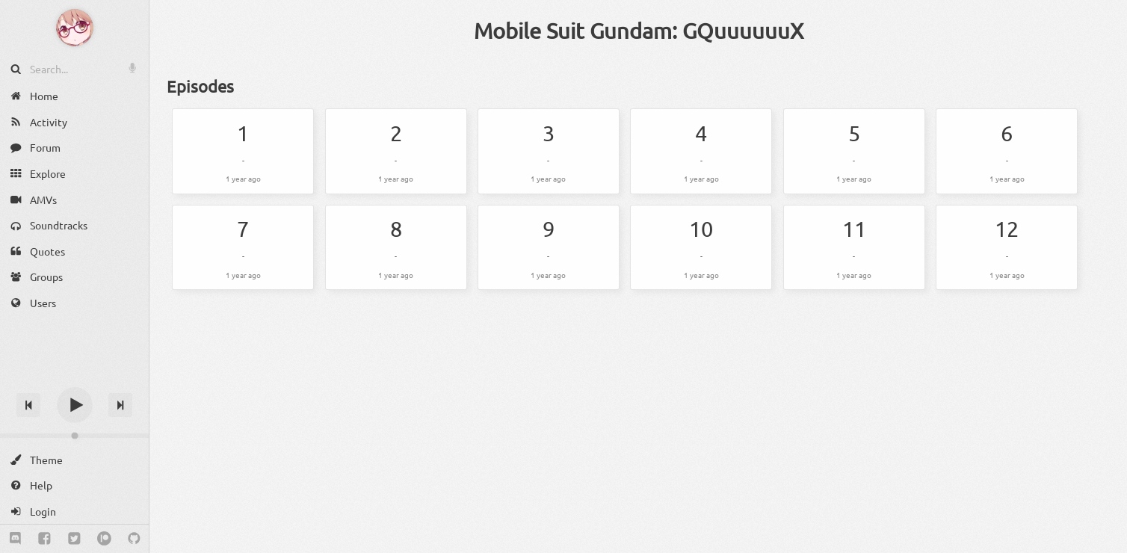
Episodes (200, 86)
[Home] (74, 96)
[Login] (74, 511)
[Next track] (120, 405)
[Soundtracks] (74, 225)
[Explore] (74, 174)
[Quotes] (74, 251)
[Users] (74, 303)
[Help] (74, 485)
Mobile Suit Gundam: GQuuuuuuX (638, 30)
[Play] (75, 405)
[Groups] (74, 277)
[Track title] (74, 378)
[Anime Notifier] (74, 27)
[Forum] (74, 148)
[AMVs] (74, 199)
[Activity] (74, 122)
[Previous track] (28, 405)
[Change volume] (74, 435)
